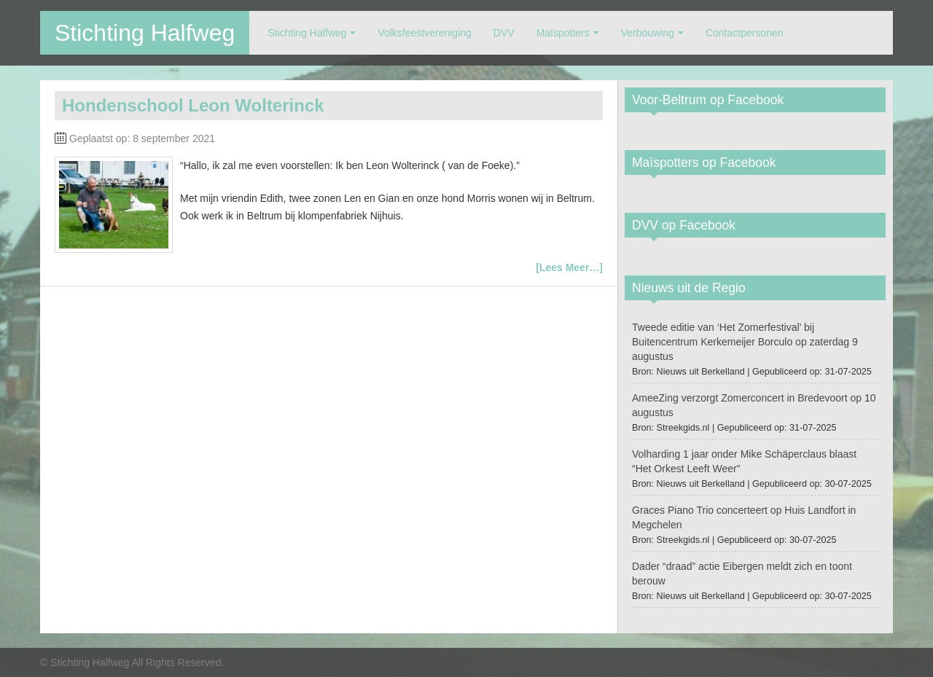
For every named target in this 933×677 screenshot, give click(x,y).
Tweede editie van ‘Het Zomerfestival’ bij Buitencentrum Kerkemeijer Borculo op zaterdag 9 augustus (745, 341)
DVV (504, 33)
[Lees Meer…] (569, 267)
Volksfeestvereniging (424, 33)
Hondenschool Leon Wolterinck (193, 105)
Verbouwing (647, 33)
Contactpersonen (745, 33)
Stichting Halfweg (145, 33)
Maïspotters (563, 33)
